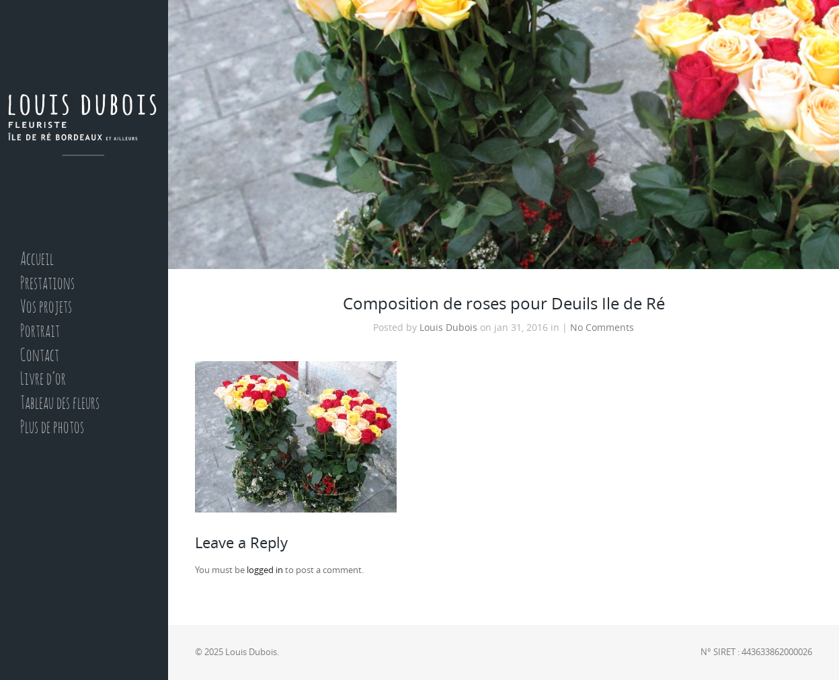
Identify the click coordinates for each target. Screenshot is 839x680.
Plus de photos (52, 428)
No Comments (602, 328)
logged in (265, 570)
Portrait (40, 332)
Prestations (47, 284)
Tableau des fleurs (59, 403)
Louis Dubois (448, 328)
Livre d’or (43, 379)
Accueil (37, 260)
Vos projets (46, 307)
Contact (39, 356)
